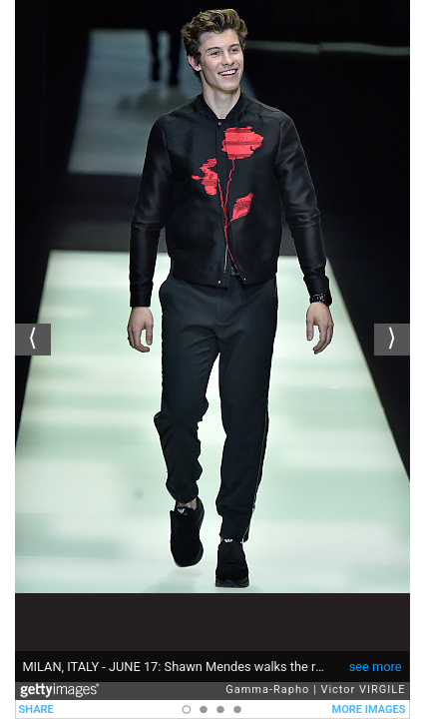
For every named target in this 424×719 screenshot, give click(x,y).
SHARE (36, 709)
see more (375, 666)
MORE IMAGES (369, 709)
